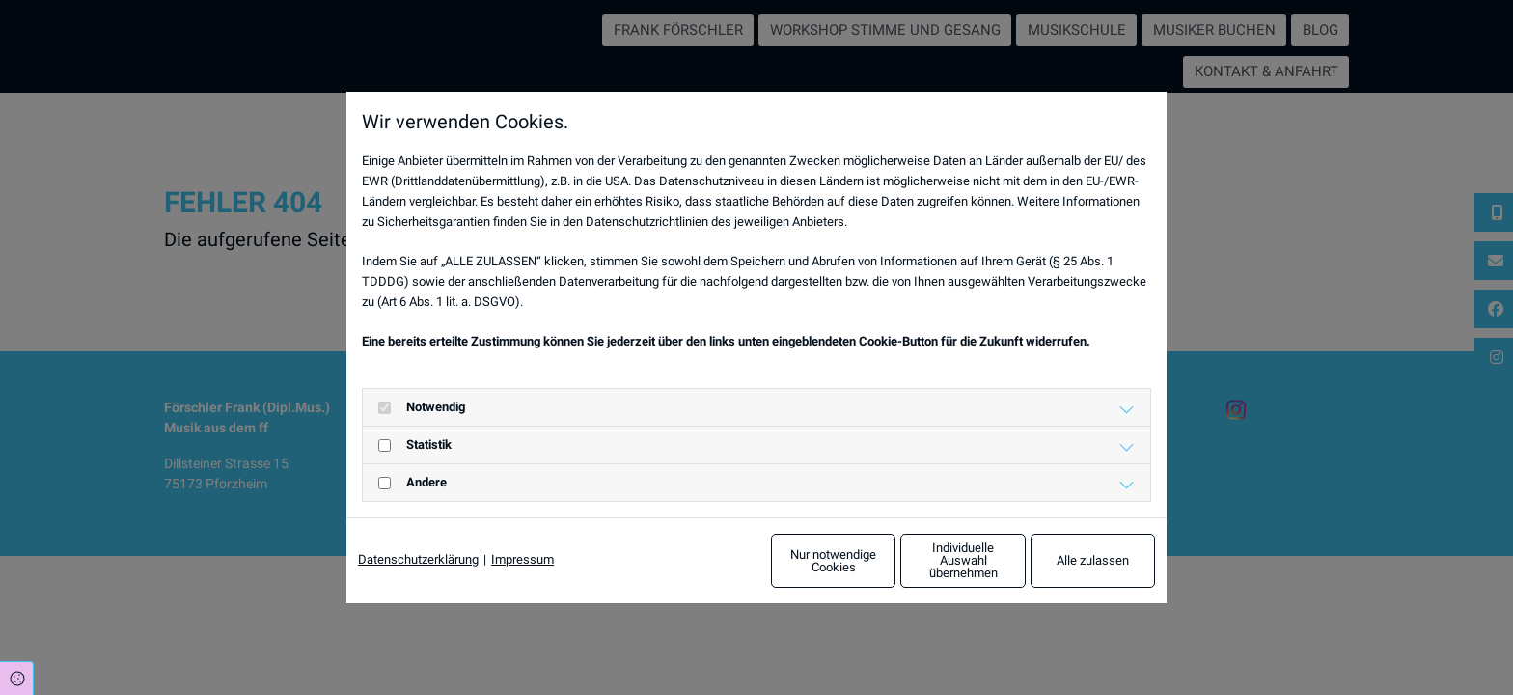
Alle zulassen (1066, 560)
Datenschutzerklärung (418, 559)
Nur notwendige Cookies (699, 560)
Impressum (522, 559)
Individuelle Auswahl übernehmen (883, 560)
